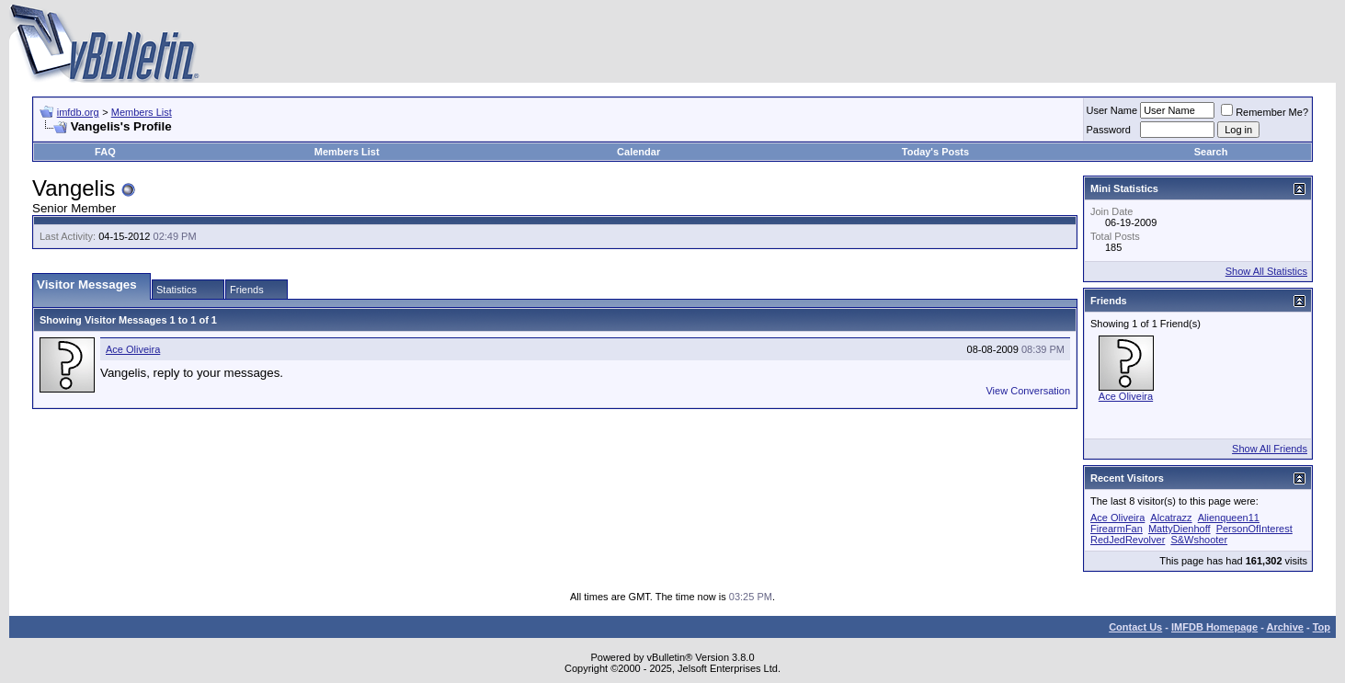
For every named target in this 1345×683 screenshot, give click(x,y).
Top (1321, 626)
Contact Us (1135, 626)
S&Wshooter (1198, 539)
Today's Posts (935, 151)
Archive (1285, 626)
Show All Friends (1269, 448)
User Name (1112, 110)
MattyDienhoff (1179, 528)
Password (1109, 129)
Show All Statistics (1266, 271)
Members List (141, 112)
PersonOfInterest (1254, 528)
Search (1211, 151)
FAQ (105, 151)
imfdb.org (78, 112)
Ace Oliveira (133, 349)
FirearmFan (1116, 528)
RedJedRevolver (1127, 539)
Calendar (638, 151)
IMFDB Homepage (1214, 626)
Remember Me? (1264, 112)
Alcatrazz (1170, 517)
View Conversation (1028, 390)
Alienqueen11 (1229, 517)
